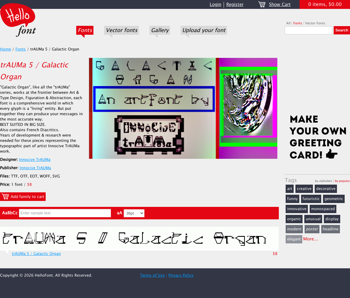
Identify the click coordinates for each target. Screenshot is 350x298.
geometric (333, 199)
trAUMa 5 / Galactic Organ (36, 254)
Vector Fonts (315, 23)
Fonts (85, 30)
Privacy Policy (181, 275)
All (288, 23)
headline (330, 229)
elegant (294, 239)
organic (294, 219)
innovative (296, 209)
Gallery (159, 30)
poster (312, 229)
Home (5, 49)
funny (292, 199)
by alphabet (323, 181)
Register (235, 4)
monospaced (323, 209)
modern (294, 229)
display (332, 219)
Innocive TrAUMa (34, 160)
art (289, 189)
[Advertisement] (317, 76)
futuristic (311, 199)
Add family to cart (22, 196)
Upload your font (203, 30)
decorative (325, 189)
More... (310, 239)
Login (215, 4)
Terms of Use (152, 275)
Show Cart (280, 4)
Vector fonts (121, 30)
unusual (313, 219)
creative (304, 189)
